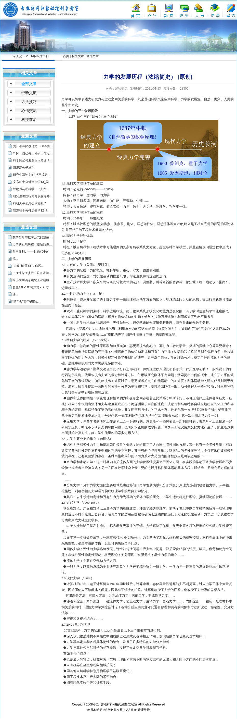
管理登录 (144, 710)
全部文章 (92, 56)
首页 (66, 56)
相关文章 (78, 56)
